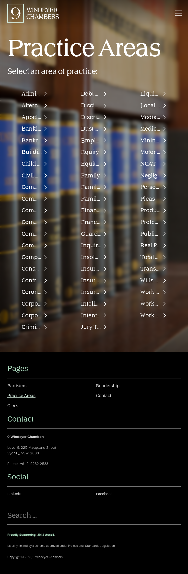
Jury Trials (94, 327)
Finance (92, 210)
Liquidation (153, 94)
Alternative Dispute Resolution (35, 106)
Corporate (35, 304)
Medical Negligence (153, 129)
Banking (33, 129)
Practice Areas (21, 396)
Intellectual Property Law (94, 304)
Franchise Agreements (94, 222)
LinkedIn (15, 494)
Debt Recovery (94, 94)
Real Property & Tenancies (153, 246)
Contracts (34, 281)
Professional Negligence (153, 222)
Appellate (34, 117)
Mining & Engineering (153, 141)
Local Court (153, 106)
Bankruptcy (35, 141)
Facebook (104, 494)
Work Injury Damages (153, 292)
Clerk (12, 406)
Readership (107, 386)
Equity (90, 152)
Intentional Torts (94, 316)
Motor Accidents (153, 152)
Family (90, 176)
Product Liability (153, 210)
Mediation (153, 117)
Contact (103, 396)
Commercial (35, 187)
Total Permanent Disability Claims (153, 257)
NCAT (148, 164)
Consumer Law (35, 269)
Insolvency (94, 257)
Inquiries (93, 246)
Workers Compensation (153, 304)
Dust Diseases (94, 129)
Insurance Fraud (94, 281)
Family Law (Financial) (94, 187)
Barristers (16, 386)
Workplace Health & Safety (153, 316)
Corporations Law (35, 316)
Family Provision (94, 199)
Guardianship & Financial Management (94, 234)
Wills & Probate (153, 281)
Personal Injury (153, 187)
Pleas (147, 199)
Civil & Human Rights (35, 176)
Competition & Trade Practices (35, 257)
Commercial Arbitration (35, 199)
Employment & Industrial (94, 141)
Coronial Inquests (35, 292)
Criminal (33, 327)
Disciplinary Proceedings (94, 106)
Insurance (94, 269)
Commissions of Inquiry (35, 234)
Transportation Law (153, 269)
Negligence (153, 176)
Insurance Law (94, 292)
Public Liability (153, 234)
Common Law (35, 246)
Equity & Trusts (94, 164)
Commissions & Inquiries (35, 222)
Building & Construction (35, 152)
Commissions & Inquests (35, 210)
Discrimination (94, 117)
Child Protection (35, 164)
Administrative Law (35, 94)
